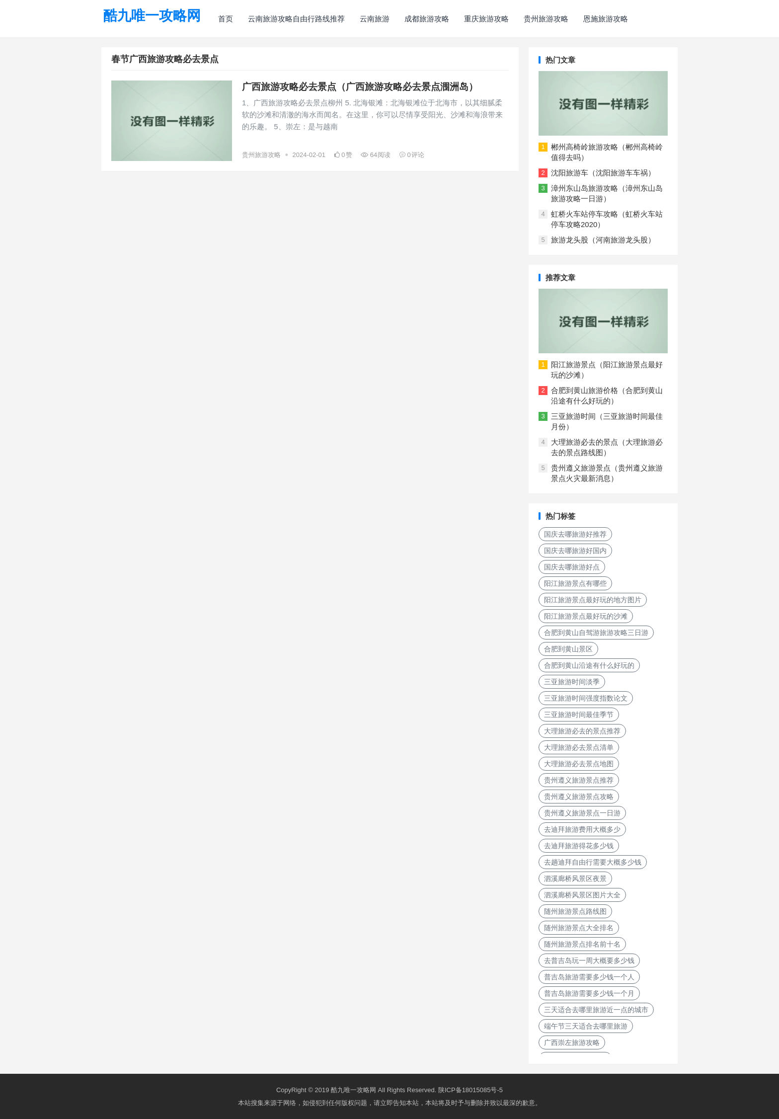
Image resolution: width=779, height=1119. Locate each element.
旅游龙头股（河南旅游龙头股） (603, 240)
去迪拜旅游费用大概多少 (582, 829)
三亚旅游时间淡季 (572, 682)
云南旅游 (375, 18)
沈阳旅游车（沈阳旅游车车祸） (603, 172)
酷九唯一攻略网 (152, 15)
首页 (225, 18)
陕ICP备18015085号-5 (470, 1090)
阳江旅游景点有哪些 (575, 583)
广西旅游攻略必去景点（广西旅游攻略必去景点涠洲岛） (360, 86)
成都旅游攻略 (426, 18)
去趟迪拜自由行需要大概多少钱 (592, 862)
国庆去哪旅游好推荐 (575, 534)
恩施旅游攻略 (605, 18)
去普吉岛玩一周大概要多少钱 (589, 960)
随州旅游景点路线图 (575, 911)
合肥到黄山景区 (568, 649)
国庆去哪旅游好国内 (575, 551)
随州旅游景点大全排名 (579, 928)
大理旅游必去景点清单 (579, 747)
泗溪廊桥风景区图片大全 (582, 895)
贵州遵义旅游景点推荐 (579, 780)
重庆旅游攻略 (486, 18)
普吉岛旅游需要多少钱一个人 (589, 977)
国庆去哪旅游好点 (572, 567)
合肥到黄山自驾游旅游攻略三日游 (596, 633)
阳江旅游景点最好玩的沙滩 (585, 616)
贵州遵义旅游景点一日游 (582, 813)
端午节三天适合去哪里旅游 (585, 1026)
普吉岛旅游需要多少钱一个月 (589, 993)
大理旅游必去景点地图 (579, 764)
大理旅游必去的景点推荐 (582, 731)
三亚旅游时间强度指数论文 (585, 698)
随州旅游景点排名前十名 (582, 944)
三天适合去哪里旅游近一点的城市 (596, 1010)
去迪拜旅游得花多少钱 (579, 846)
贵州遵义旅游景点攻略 (579, 796)
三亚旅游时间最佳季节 (579, 715)
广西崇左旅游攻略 (572, 1042)
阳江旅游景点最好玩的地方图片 (592, 600)
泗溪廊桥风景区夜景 (575, 878)
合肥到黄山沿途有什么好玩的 (589, 665)
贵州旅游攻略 (546, 18)
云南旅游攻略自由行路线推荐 (296, 18)
